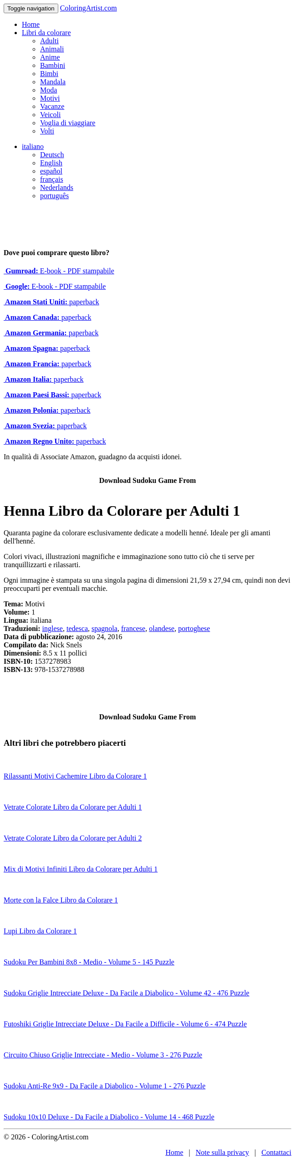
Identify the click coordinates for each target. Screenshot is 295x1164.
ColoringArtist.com (88, 8)
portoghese (194, 628)
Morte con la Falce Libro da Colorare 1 (61, 900)
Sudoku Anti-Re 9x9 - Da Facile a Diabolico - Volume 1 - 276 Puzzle (104, 1086)
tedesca (77, 628)
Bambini (52, 65)
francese (133, 628)
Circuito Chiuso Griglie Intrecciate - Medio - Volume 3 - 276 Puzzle (103, 1055)
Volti (47, 131)
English (51, 163)
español (51, 171)
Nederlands (56, 187)
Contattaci (276, 1152)
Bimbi (49, 73)
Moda (48, 90)
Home (31, 24)
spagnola (104, 628)
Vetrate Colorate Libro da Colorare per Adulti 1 (73, 807)
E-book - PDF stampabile (59, 271)
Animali (52, 49)
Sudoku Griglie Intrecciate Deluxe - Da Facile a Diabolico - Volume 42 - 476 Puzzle (126, 993)
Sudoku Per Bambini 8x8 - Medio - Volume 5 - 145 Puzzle (89, 962)
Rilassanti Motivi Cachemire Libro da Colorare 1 (75, 776)
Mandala (53, 82)
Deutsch (52, 155)
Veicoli (50, 114)
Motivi (50, 98)
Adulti (49, 41)
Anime (50, 57)
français (51, 179)
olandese (161, 628)
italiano (33, 146)
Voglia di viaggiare (67, 123)
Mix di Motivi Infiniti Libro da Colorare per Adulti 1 (81, 869)
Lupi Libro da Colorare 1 (40, 931)
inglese (52, 628)
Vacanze (52, 106)
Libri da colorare (46, 32)
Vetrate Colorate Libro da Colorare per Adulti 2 (73, 838)
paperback (51, 302)
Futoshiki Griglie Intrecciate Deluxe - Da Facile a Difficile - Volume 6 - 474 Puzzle (125, 1024)
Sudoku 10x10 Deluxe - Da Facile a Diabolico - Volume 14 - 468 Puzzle (109, 1117)
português (54, 196)
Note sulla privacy (222, 1152)
